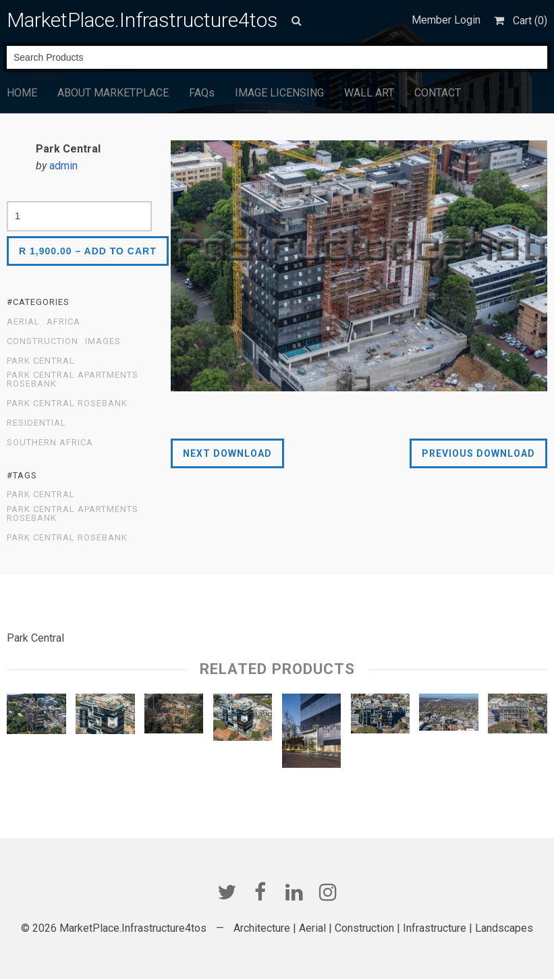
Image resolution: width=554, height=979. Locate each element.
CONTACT (437, 92)
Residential (36, 423)
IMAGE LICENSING (279, 92)
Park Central (41, 361)
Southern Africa (50, 442)
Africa (63, 322)
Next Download (227, 453)
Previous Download (478, 453)
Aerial (23, 322)
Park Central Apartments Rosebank (72, 379)
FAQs (202, 92)
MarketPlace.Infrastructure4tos (142, 20)
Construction (42, 341)
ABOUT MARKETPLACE (113, 92)
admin (63, 165)
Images (103, 341)
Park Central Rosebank (67, 403)
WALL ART (369, 92)
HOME (22, 92)
